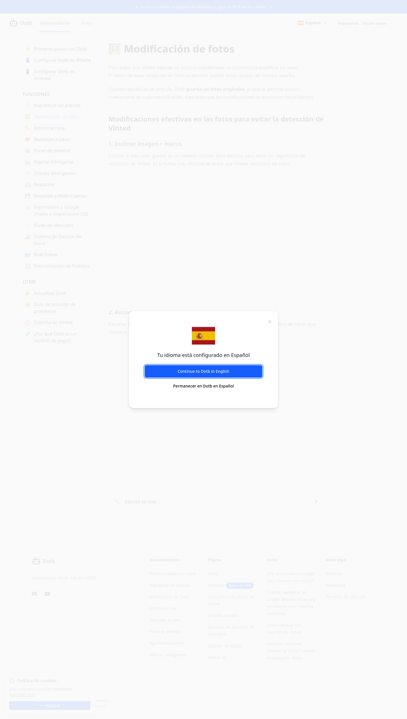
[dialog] (203, 359)
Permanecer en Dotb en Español (203, 386)
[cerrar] (269, 321)
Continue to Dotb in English (203, 371)
